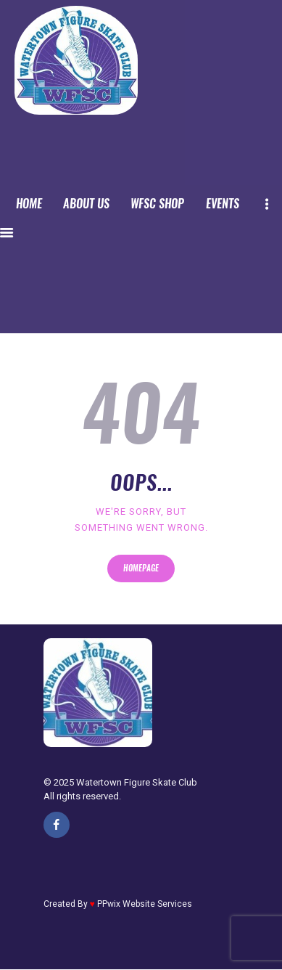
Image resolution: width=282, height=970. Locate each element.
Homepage (141, 568)
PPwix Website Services (144, 904)
